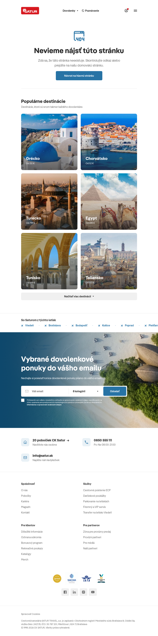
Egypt (91, 218)
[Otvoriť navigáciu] (135, 10)
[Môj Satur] (126, 10)
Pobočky (26, 495)
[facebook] (65, 592)
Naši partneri (90, 548)
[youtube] (93, 592)
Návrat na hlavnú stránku (79, 75)
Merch (24, 559)
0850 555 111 (103, 440)
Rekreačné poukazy (32, 548)
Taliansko (94, 277)
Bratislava (53, 325)
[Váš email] (45, 391)
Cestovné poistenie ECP (97, 490)
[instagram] (83, 592)
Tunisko (33, 277)
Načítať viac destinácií (79, 296)
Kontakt (25, 512)
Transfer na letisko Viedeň (97, 512)
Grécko (33, 158)
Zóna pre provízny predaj (97, 531)
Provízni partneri (92, 537)
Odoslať (115, 391)
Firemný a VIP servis (94, 507)
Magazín (25, 507)
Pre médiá (88, 542)
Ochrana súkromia (31, 537)
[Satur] (30, 11)
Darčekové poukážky (94, 495)
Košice (104, 325)
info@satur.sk (43, 455)
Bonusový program (31, 542)
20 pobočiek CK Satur (51, 440)
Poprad (127, 325)
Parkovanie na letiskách (96, 501)
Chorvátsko (97, 158)
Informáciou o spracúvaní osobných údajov (44, 405)
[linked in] (74, 592)
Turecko (33, 218)
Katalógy (26, 554)
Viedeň (27, 325)
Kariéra (25, 501)
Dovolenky (70, 10)
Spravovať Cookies (30, 614)
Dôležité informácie (32, 531)
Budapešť (79, 325)
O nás (24, 490)
